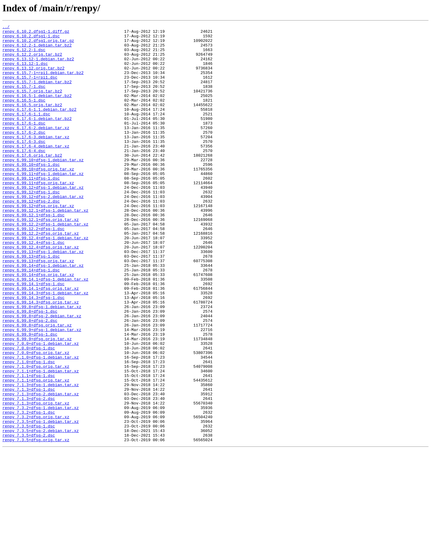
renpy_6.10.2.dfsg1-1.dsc (31, 38)
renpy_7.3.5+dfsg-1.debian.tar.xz (40, 501)
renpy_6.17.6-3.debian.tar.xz (35, 159)
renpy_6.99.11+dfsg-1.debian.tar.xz (43, 204)
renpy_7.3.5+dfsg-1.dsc (28, 506)
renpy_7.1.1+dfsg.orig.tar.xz (35, 451)
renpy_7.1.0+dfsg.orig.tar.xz (35, 435)
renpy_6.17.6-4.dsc (23, 176)
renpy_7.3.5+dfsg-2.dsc (28, 517)
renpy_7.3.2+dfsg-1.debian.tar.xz (40, 484)
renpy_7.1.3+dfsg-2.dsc (28, 473)
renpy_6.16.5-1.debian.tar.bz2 (37, 110)
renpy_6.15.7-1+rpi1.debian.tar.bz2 (43, 82)
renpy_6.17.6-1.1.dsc (26, 132)
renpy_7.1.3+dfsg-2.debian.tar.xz (40, 468)
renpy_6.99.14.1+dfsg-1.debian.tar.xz (45, 330)
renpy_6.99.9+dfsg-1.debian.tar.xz (41, 391)
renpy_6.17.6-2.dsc (23, 154)
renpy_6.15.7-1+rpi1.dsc (29, 88)
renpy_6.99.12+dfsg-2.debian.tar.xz (43, 231)
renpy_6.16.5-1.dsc (23, 115)
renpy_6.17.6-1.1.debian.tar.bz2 (39, 126)
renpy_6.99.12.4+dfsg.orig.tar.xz (40, 292)
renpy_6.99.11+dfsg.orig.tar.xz (38, 215)
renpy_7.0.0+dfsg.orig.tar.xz (35, 418)
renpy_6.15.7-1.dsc (23, 99)
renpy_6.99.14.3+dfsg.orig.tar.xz (40, 358)
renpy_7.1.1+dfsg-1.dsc (28, 446)
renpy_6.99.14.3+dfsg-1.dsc (33, 352)
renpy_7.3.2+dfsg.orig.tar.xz (35, 495)
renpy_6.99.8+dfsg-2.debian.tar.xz (41, 374)
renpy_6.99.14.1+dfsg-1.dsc (33, 336)
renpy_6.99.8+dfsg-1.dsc (29, 369)
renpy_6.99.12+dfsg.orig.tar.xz (38, 242)
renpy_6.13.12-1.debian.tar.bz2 (38, 66)
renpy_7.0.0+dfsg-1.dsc (28, 413)
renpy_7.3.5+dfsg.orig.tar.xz (35, 523)
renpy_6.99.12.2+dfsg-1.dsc (33, 270)
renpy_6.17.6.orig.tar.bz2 (32, 181)
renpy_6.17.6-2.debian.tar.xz (35, 148)
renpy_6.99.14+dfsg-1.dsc (31, 319)
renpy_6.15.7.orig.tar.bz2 (32, 104)
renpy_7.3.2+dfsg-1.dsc (28, 490)
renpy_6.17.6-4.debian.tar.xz (35, 170)
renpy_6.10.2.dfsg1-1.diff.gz (35, 33)
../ (5, 27)
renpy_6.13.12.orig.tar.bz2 (33, 77)
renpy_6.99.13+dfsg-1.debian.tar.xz (43, 297)
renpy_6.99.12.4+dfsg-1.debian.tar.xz (45, 281)
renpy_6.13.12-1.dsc (25, 71)
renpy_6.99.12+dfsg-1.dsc (31, 226)
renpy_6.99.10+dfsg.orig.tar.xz (38, 198)
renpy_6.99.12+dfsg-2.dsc (31, 237)
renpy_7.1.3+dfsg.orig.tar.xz (35, 479)
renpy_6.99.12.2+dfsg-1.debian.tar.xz (45, 264)
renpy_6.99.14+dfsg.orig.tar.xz (38, 325)
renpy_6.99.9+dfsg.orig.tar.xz (37, 402)
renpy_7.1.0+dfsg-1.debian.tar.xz (40, 424)
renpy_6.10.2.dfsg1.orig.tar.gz (38, 44)
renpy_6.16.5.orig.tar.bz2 (32, 121)
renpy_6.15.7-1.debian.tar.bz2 (37, 93)
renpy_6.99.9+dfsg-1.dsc (29, 396)
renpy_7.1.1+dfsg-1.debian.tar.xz (40, 440)
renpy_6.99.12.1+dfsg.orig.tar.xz (40, 259)
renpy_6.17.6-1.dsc (23, 143)
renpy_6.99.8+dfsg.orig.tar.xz (37, 385)
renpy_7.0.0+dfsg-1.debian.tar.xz (40, 407)
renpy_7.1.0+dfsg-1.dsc (28, 429)
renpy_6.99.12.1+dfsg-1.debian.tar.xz (45, 248)
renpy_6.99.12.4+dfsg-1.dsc (33, 286)
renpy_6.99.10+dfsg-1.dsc (31, 193)
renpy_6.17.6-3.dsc (23, 165)
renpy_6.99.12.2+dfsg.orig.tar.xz (40, 275)
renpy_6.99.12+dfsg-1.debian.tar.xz (43, 220)
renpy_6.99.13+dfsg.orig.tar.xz (38, 308)
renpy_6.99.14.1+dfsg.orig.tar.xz (40, 341)
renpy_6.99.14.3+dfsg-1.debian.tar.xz (45, 347)
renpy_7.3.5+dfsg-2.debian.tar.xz (40, 512)
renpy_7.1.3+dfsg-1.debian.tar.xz (40, 457)
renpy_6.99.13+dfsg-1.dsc (31, 303)
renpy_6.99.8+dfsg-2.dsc (29, 380)
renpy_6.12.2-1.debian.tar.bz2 (37, 49)
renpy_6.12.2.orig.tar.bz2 (32, 60)
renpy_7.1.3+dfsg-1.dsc (28, 462)
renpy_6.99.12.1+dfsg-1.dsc (33, 253)
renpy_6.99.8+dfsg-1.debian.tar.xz (41, 363)
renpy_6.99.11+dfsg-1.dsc (31, 209)
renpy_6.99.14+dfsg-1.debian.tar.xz (43, 314)
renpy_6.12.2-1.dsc (23, 55)
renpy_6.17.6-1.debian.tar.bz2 (37, 137)
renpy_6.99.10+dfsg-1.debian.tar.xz (43, 187)
